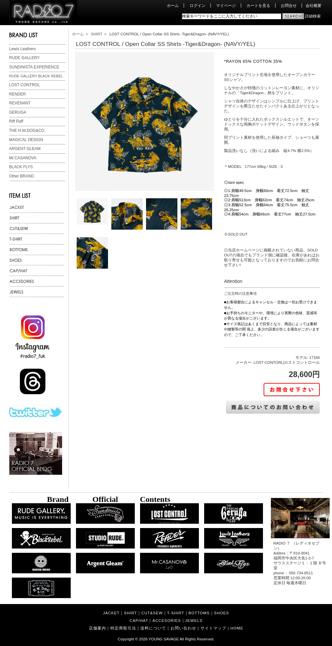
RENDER (17, 94)
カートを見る (258, 5)
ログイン (197, 5)
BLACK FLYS (21, 167)
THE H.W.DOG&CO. (27, 130)
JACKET (111, 613)
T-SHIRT (175, 613)
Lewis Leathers (22, 49)
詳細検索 (313, 16)
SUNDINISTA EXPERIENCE (34, 67)
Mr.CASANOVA (22, 158)
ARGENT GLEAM (25, 148)
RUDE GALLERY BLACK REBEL (36, 76)
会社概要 (313, 5)
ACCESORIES (166, 620)
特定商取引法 (123, 628)
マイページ (226, 5)
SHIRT (96, 34)
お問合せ (289, 5)
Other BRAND (21, 176)
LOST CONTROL (24, 85)
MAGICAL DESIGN (26, 139)
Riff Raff (16, 121)
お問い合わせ (183, 628)
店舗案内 (97, 628)
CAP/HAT (138, 620)
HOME (237, 628)
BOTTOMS (199, 613)
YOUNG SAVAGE (164, 639)
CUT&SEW (152, 613)
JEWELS (194, 620)
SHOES (221, 613)
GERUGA (17, 112)
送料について (153, 628)
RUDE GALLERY (24, 58)
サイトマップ (213, 628)
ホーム (173, 5)
